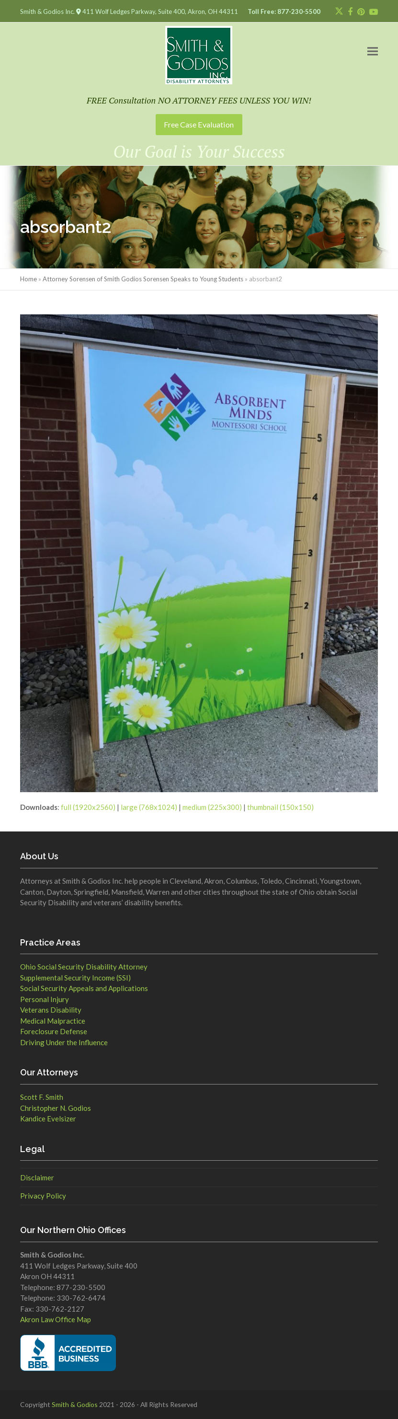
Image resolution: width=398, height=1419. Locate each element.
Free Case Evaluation (199, 124)
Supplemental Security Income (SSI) (75, 977)
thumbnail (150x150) (280, 807)
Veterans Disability (50, 1009)
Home (28, 279)
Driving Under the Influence (64, 1042)
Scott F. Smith (41, 1097)
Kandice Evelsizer (48, 1118)
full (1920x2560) (88, 807)
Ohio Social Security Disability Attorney (84, 966)
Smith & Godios (75, 1404)
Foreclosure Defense (53, 1031)
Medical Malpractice (52, 1020)
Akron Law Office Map (55, 1319)
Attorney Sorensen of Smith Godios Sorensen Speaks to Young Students (143, 279)
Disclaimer (37, 1177)
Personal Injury (44, 999)
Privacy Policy (43, 1195)
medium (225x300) (212, 807)
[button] (372, 51)
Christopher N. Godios (55, 1108)
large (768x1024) (149, 807)
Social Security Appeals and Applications (84, 988)
